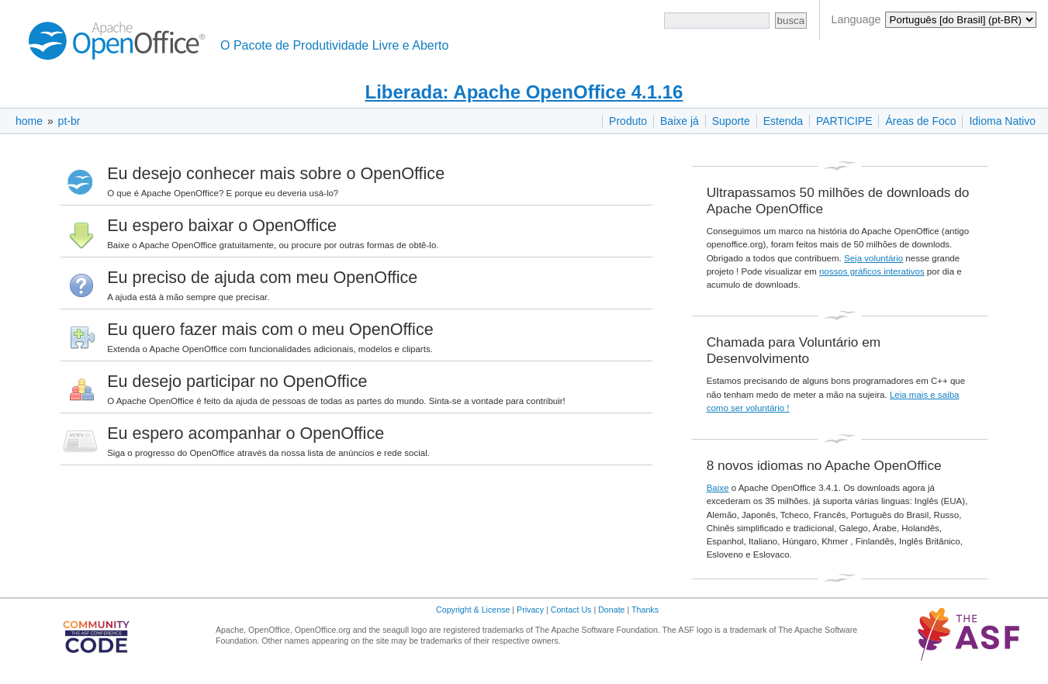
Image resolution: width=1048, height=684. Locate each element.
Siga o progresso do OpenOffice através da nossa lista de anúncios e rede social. (268, 453)
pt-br (69, 121)
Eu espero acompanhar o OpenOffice (245, 433)
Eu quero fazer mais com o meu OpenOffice (270, 329)
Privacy (530, 609)
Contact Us (571, 609)
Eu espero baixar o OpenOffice (222, 225)
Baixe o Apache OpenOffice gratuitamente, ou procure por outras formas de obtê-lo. (272, 245)
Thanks (645, 609)
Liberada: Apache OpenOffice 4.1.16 (524, 91)
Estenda (783, 121)
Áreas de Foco (920, 121)
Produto (628, 121)
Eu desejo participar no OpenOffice (237, 381)
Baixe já (679, 121)
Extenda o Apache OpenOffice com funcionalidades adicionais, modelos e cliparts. (270, 349)
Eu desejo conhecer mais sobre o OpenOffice (275, 173)
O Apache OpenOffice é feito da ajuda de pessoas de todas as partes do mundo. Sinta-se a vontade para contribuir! (336, 401)
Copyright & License (473, 609)
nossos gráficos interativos (872, 271)
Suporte (731, 121)
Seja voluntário (873, 258)
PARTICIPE (844, 121)
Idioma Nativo (1002, 121)
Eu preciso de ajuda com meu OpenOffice (262, 277)
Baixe (718, 487)
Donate (611, 609)
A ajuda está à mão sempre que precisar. (188, 297)
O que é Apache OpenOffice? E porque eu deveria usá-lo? (222, 193)
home (29, 121)
